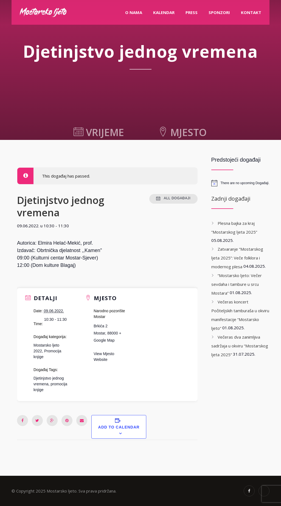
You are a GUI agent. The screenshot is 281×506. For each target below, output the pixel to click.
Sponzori (219, 12)
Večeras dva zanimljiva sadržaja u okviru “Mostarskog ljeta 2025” (239, 345)
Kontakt (251, 12)
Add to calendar (119, 427)
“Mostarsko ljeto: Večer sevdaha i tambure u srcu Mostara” (236, 284)
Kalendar (164, 12)
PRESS (192, 12)
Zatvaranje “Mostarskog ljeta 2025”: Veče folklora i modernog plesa (237, 257)
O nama (133, 12)
